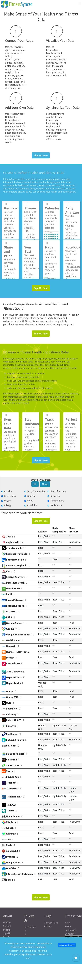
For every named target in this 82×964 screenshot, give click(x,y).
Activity (8, 491)
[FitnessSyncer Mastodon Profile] (30, 934)
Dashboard (12, 205)
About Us (8, 947)
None (45, 484)
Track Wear (49, 419)
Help (67, 922)
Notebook (73, 245)
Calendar (52, 205)
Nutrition (55, 495)
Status (68, 926)
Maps (49, 245)
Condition (32, 505)
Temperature (57, 500)
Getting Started (7, 924)
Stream (30, 205)
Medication (56, 505)
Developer (70, 933)
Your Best (27, 247)
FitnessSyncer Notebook (14, 115)
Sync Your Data (8, 421)
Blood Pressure (58, 491)
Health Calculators (9, 942)
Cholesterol (10, 495)
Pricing (6, 929)
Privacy (48, 926)
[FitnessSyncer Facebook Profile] (30, 930)
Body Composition (36, 491)
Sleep (30, 500)
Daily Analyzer (72, 208)
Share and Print (8, 249)
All (35, 484)
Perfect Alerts (71, 419)
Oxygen (8, 500)
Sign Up (7, 933)
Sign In (6, 937)
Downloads (70, 929)
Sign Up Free (41, 155)
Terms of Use (51, 922)
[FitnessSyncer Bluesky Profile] (30, 938)
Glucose (31, 495)
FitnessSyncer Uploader (12, 122)
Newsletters (30, 927)
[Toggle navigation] (79, 4)
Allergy (7, 505)
